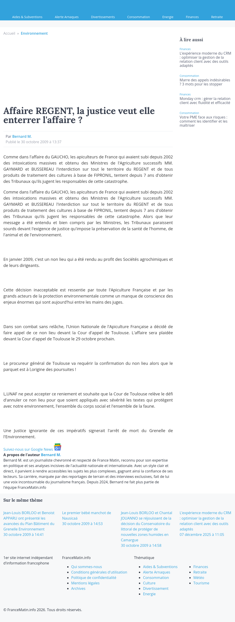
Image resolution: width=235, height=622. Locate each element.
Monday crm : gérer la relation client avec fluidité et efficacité (205, 100)
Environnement (34, 33)
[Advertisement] (88, 70)
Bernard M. (22, 136)
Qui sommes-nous (86, 566)
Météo (198, 577)
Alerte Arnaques (66, 17)
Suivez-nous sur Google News (32, 449)
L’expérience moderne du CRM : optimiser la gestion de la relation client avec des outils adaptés (205, 59)
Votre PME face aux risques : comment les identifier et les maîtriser (203, 121)
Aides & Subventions (27, 17)
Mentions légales (85, 583)
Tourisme (201, 583)
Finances (192, 17)
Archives (78, 588)
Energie (167, 17)
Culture (149, 583)
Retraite (217, 17)
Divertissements (103, 17)
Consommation (138, 17)
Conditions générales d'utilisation (99, 572)
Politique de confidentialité (93, 577)
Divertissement (155, 588)
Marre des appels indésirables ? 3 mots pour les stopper (205, 82)
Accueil (9, 33)
